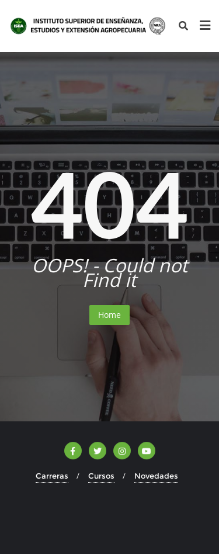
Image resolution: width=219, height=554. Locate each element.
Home (109, 314)
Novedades (156, 475)
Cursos (101, 475)
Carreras (52, 475)
